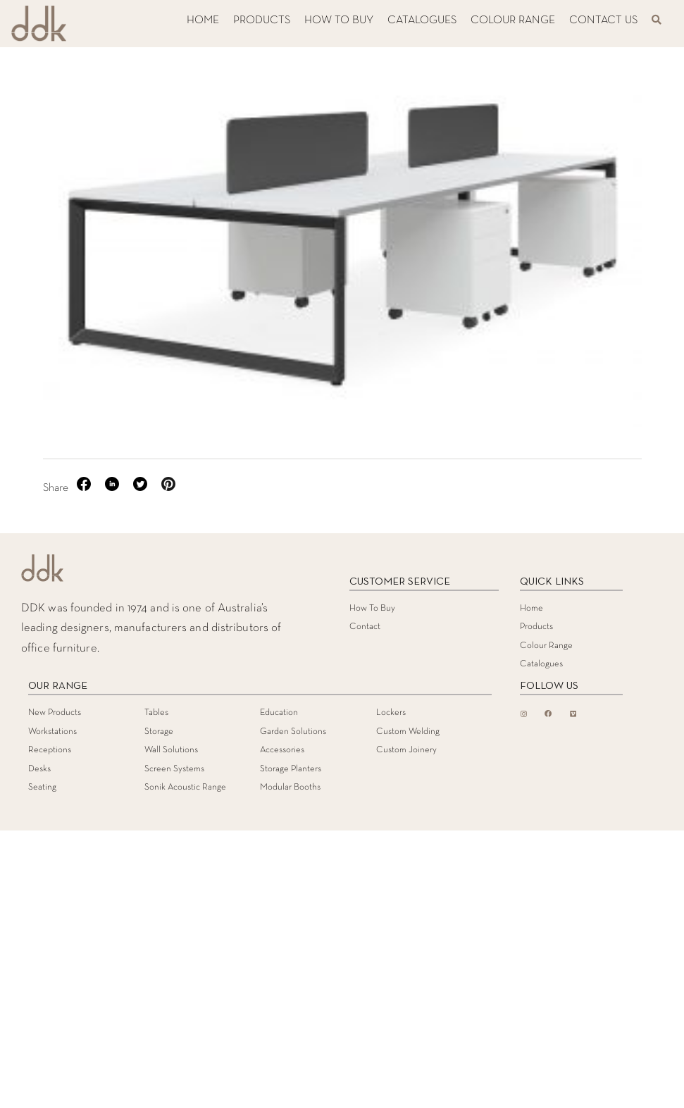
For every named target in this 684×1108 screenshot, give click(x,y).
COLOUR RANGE (513, 20)
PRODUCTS (261, 20)
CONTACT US (603, 20)
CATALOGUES (421, 20)
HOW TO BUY (338, 20)
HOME (203, 20)
